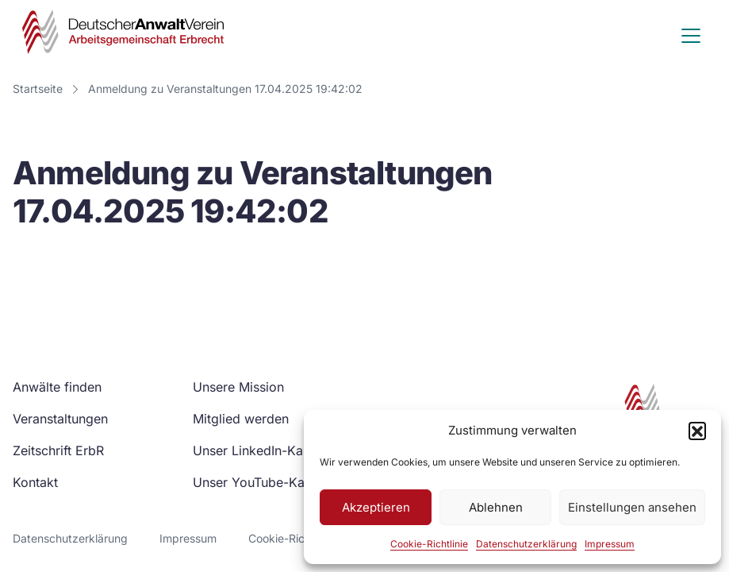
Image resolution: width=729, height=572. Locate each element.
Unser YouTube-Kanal (257, 482)
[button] (697, 431)
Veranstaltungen (60, 419)
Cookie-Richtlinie (429, 544)
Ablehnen (496, 507)
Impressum (610, 544)
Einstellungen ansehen (632, 507)
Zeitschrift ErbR (58, 450)
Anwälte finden (57, 387)
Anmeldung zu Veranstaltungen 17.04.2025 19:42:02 (225, 88)
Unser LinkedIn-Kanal (256, 450)
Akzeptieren (376, 507)
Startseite (38, 88)
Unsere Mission (238, 387)
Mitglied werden (241, 419)
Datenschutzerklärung (526, 544)
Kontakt (35, 482)
